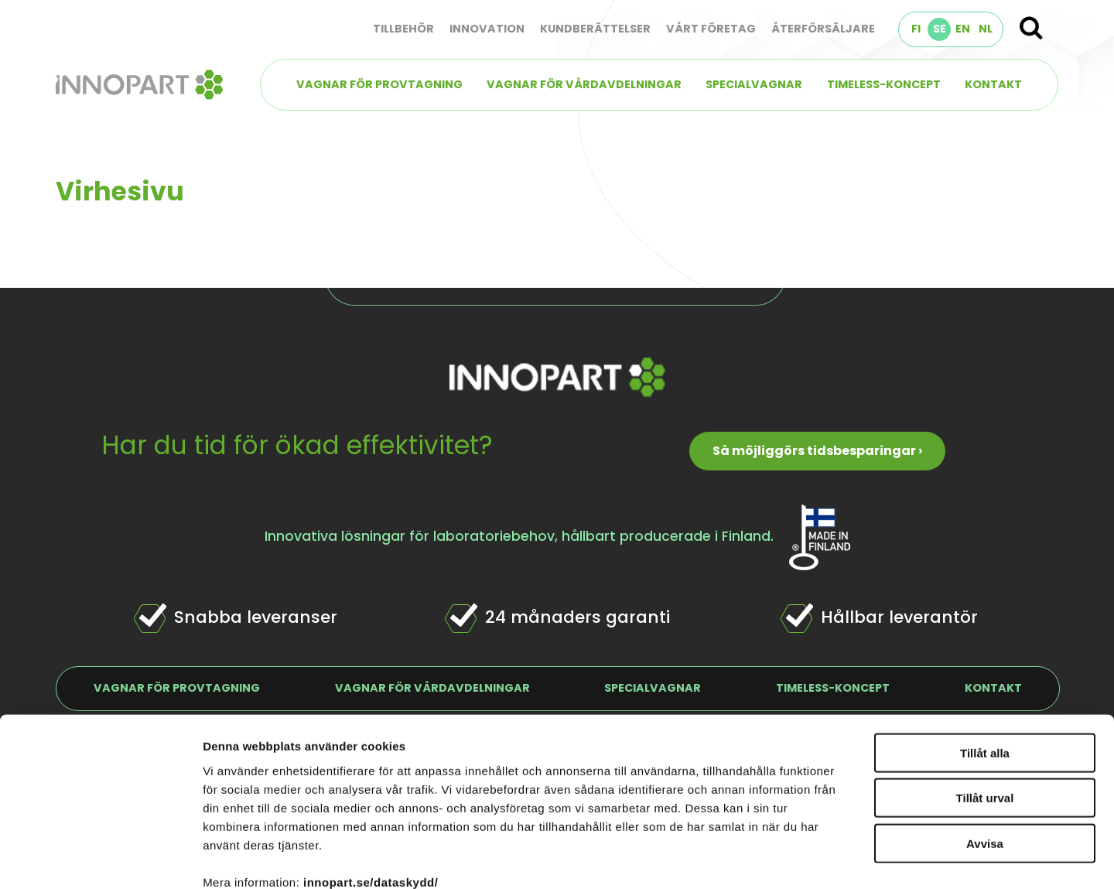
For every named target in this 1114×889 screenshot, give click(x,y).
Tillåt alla (985, 666)
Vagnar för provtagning (379, 84)
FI (916, 28)
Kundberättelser (595, 28)
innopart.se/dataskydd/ (370, 795)
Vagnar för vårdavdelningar (584, 84)
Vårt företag (711, 28)
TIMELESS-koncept (884, 84)
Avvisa (984, 757)
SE (939, 28)
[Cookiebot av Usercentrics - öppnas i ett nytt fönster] (100, 858)
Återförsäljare (823, 28)
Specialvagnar (754, 84)
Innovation (487, 28)
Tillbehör (403, 28)
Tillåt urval (985, 712)
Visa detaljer (840, 858)
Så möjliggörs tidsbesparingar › (817, 451)
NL (986, 28)
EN (962, 28)
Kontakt (993, 84)
